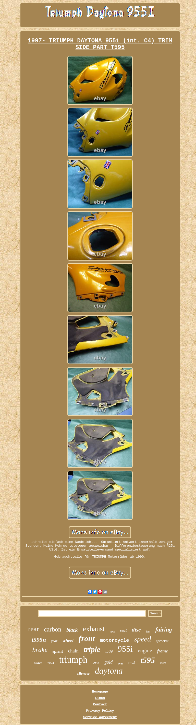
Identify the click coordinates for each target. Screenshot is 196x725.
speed (142, 639)
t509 (109, 651)
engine (145, 650)
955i (125, 648)
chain (73, 650)
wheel (68, 640)
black (72, 630)
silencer (83, 673)
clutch (38, 663)
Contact (100, 704)
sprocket (162, 641)
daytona (109, 670)
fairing (163, 629)
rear (33, 629)
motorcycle (114, 640)
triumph (73, 660)
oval (120, 663)
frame (162, 651)
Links (100, 698)
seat (123, 630)
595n (96, 663)
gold (108, 662)
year (54, 641)
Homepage (100, 692)
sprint (58, 651)
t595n (39, 639)
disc (136, 629)
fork (148, 631)
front (87, 638)
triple (92, 649)
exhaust (94, 629)
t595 (147, 660)
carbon (52, 629)
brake (39, 649)
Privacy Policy (100, 711)
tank (112, 631)
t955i (50, 663)
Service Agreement (100, 717)
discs (163, 663)
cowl (131, 663)
